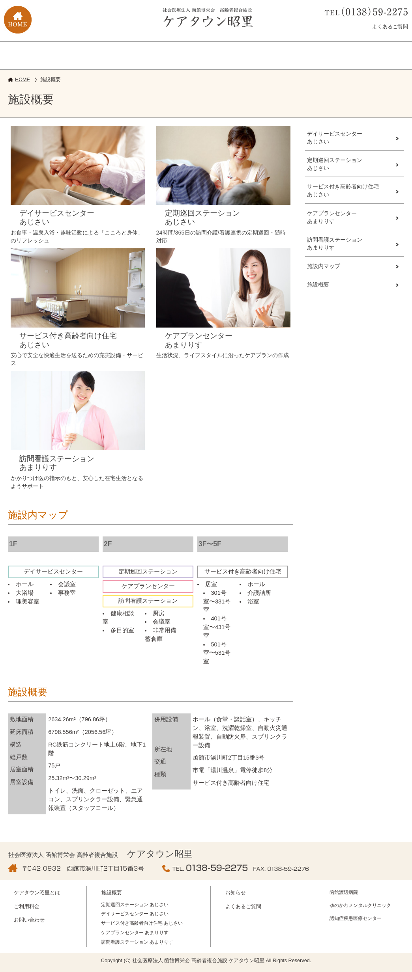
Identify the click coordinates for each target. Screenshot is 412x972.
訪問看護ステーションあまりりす (334, 243)
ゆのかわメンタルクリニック (360, 905)
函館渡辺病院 (344, 892)
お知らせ (235, 893)
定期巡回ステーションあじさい (334, 164)
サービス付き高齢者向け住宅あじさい (343, 190)
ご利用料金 (173, 54)
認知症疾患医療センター (356, 918)
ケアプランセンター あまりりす (135, 932)
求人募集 (305, 54)
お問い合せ (239, 54)
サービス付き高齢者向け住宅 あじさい (142, 923)
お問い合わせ (29, 920)
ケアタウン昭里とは (35, 54)
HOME (22, 79)
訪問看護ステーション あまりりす (137, 942)
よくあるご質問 (390, 27)
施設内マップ (323, 266)
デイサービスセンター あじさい (135, 913)
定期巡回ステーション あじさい (135, 904)
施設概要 (105, 54)
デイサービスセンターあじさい (334, 137)
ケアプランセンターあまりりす (332, 217)
